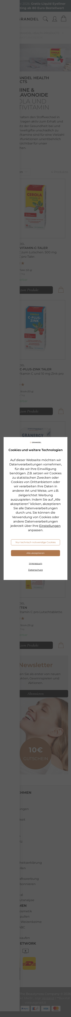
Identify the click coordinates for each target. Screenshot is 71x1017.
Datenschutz (35, 569)
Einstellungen (50, 526)
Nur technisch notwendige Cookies (36, 542)
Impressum (35, 563)
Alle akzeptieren (35, 553)
